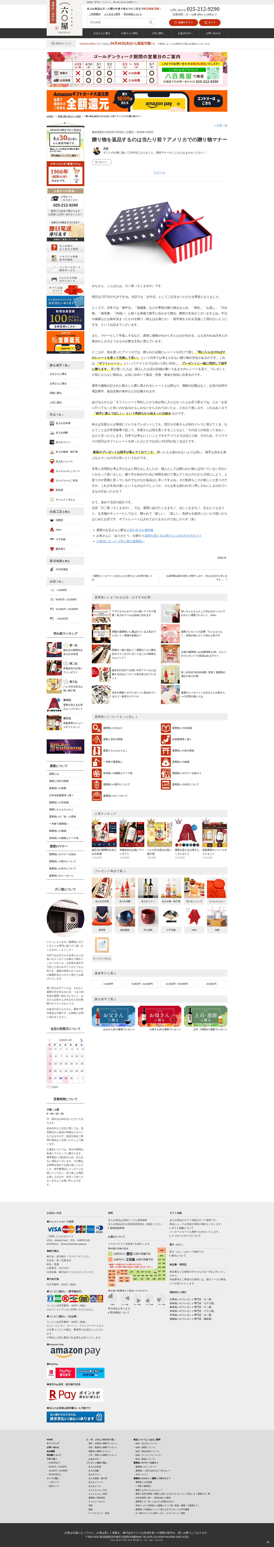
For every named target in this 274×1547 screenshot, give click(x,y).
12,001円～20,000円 (177, 983)
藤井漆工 (57, 549)
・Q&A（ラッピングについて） (148, 1455)
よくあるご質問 (112, 14)
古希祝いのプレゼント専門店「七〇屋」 (192, 1299)
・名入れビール (93, 1486)
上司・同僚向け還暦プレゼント (210, 1029)
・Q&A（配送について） (144, 1459)
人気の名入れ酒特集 (140, 530)
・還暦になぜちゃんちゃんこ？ (147, 1490)
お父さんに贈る (101, 33)
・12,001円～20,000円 (57, 1470)
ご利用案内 (94, 14)
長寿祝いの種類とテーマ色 (117, 773)
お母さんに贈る (129, 33)
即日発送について (133, 14)
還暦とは (54, 773)
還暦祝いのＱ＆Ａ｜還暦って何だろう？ (151, 1478)
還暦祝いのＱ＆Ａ (113, 728)
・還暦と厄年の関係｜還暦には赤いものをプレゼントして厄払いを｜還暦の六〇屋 (171, 1494)
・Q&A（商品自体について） (147, 1451)
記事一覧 (222, 125)
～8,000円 (107, 983)
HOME (50, 1439)
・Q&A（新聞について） (144, 1447)
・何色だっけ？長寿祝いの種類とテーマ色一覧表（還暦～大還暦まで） (166, 1505)
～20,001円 (59, 618)
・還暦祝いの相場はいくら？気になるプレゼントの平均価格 (161, 1509)
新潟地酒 (60, 561)
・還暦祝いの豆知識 (142, 1482)
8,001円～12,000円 (142, 983)
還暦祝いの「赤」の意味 (62, 816)
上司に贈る (157, 33)
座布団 (56, 490)
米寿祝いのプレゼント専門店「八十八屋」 (193, 1311)
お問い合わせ (213, 33)
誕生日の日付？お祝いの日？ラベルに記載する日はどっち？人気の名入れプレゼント (134, 674)
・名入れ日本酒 (93, 1467)
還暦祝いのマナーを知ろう (187, 773)
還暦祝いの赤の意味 (183, 750)
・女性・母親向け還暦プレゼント (101, 1447)
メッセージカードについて (186, 1235)
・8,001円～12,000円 (56, 1467)
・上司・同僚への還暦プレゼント (101, 1455)
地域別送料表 (117, 1228)
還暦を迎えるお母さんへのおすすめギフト (173, 535)
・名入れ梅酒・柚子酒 (96, 1478)
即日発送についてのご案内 (63, 155)
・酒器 (89, 1509)
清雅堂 (56, 520)
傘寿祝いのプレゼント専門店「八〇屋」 (192, 1307)
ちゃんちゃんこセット (65, 471)
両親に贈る (56, 393)
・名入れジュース (94, 1482)
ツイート (160, 172)
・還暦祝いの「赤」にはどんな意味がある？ (154, 1501)
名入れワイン (60, 442)
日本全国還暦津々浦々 (61, 795)
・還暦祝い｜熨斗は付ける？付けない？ (152, 1470)
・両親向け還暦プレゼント (98, 1451)
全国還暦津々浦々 (182, 739)
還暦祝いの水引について (185, 784)
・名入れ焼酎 (92, 1470)
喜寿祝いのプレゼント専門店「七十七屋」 (193, 1303)
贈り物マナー (102, 162)
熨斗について (178, 1255)
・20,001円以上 (54, 1474)
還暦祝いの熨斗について (116, 784)
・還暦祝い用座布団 (95, 1498)
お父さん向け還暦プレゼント (119, 1029)
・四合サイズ (53, 1486)
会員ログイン (183, 22)
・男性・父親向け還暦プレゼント (101, 1443)
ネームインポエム (62, 499)
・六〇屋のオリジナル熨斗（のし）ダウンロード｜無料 (159, 1513)
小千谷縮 (57, 539)
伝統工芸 (60, 511)
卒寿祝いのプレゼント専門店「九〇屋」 (192, 1315)
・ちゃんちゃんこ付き (96, 1490)
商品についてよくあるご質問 (146, 1439)
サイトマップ (53, 1443)
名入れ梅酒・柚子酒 (64, 451)
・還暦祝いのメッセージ (144, 1467)
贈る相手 (60, 365)
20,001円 (211, 983)
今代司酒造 (59, 569)
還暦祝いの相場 (180, 762)
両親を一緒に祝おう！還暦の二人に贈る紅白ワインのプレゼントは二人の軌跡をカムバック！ (134, 653)
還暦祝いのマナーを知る (62, 854)
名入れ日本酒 (60, 423)
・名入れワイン (93, 1474)
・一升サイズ (53, 1482)
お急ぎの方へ (185, 33)
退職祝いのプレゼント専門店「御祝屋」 (192, 1318)
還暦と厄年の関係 (113, 739)
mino (55, 529)
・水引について (140, 1474)
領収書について (54, 1455)
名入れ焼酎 (59, 432)
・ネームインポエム (95, 1501)
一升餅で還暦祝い (113, 762)
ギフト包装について (182, 1228)
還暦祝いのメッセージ (115, 795)
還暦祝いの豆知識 (182, 728)
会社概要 (51, 1451)
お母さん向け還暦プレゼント (165, 1029)
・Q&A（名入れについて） (145, 1443)
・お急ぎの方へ (93, 1459)
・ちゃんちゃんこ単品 (96, 1494)
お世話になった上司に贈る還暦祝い (120, 541)
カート (210, 22)
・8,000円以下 (53, 1463)
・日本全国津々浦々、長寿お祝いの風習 (152, 1498)
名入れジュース (61, 461)
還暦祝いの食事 (57, 788)
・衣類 (89, 1505)
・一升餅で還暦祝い (142, 1486)
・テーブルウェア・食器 (97, 1513)
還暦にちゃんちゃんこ (115, 750)
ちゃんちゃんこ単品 (64, 480)
